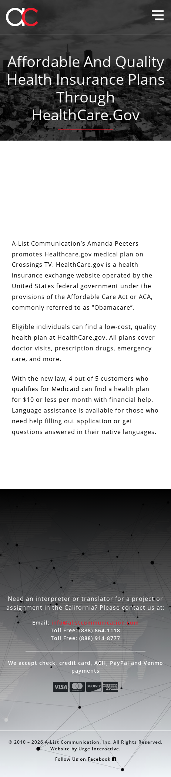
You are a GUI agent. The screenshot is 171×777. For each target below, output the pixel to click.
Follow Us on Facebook (85, 759)
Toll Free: (85, 630)
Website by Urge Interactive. (85, 748)
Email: (85, 622)
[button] (158, 15)
